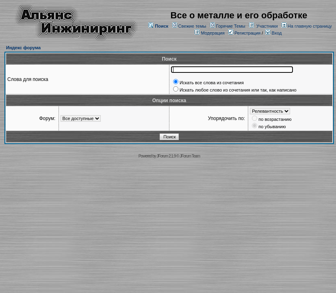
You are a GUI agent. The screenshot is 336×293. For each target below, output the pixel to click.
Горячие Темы (230, 26)
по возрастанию (274, 119)
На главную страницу (310, 26)
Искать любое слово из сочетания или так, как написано (238, 89)
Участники (267, 26)
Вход (273, 33)
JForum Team (190, 156)
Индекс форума (23, 47)
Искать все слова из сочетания (212, 82)
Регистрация (244, 33)
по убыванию (272, 126)
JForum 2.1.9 (166, 156)
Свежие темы (192, 26)
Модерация (212, 33)
